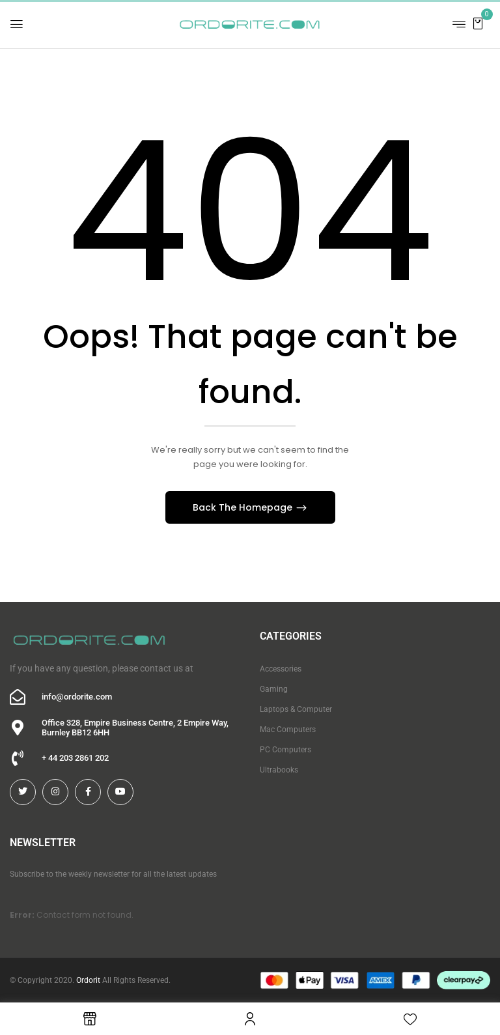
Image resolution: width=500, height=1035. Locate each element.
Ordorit (88, 980)
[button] (478, 23)
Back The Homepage (244, 507)
